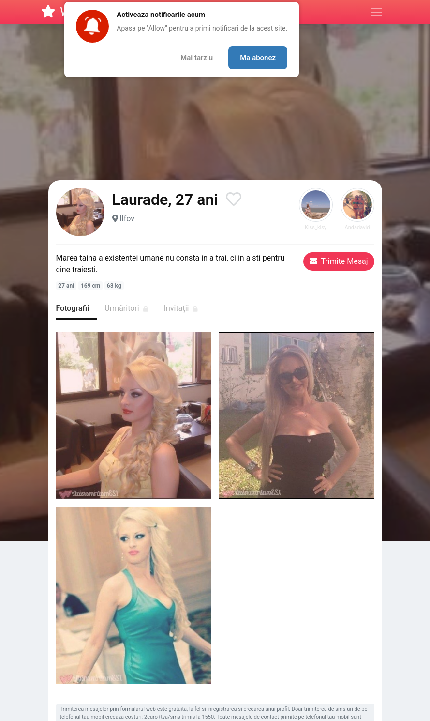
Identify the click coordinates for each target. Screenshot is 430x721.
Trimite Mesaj (339, 261)
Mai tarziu (196, 57)
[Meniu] (376, 12)
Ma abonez (258, 57)
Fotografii (72, 308)
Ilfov (126, 218)
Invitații (181, 308)
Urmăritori (126, 308)
